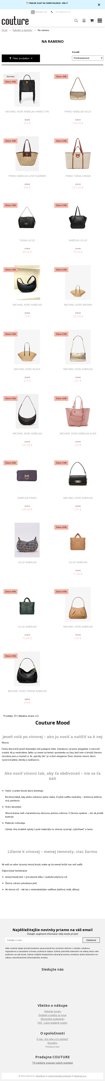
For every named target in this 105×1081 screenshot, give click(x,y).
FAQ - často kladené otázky (52, 1022)
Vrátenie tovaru (52, 1011)
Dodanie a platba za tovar (53, 1015)
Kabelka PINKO (27, 498)
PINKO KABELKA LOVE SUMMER (27, 176)
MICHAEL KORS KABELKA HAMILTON (27, 111)
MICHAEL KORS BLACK (27, 369)
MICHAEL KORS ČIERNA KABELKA (27, 691)
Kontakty (52, 1043)
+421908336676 (62, 11)
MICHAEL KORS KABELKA (27, 304)
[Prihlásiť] (84, 20)
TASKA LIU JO (27, 240)
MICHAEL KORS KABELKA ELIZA (78, 433)
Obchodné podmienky (52, 1019)
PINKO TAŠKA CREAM (78, 176)
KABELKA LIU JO (78, 240)
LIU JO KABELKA (27, 562)
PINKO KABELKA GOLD (77, 111)
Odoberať (91, 940)
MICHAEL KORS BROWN (78, 304)
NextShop (40, 1076)
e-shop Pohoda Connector (59, 1076)
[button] (76, 20)
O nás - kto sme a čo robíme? (52, 1039)
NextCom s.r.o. (80, 1076)
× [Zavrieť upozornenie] (99, 4)
